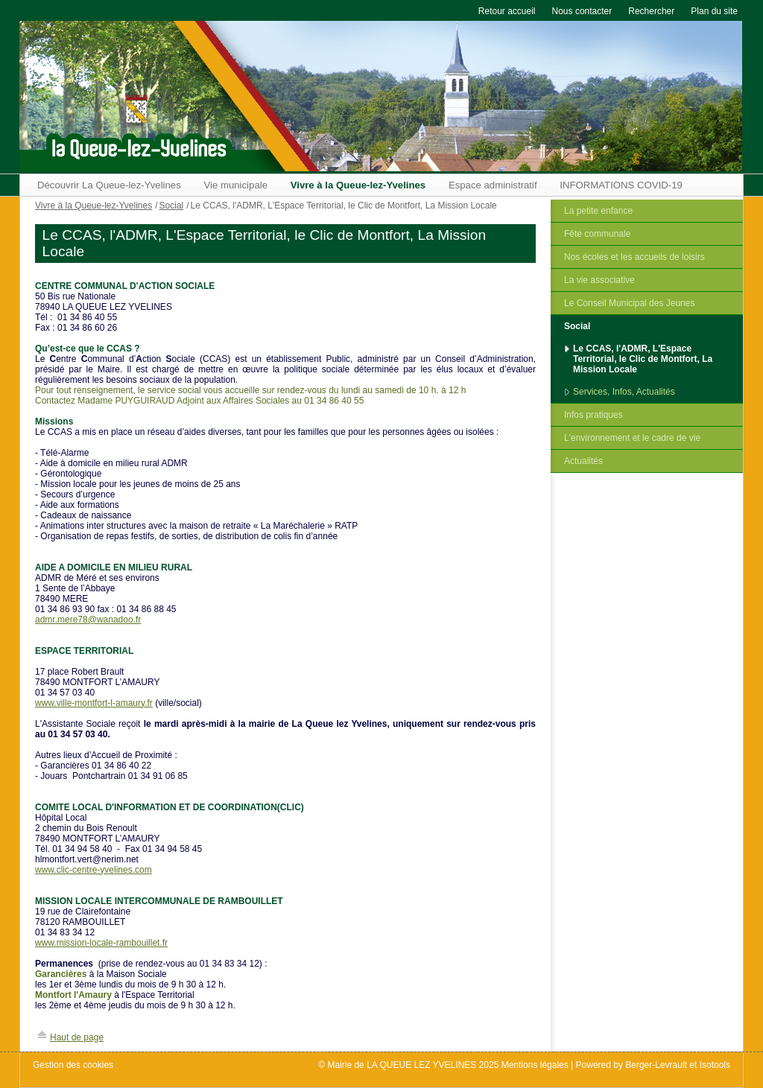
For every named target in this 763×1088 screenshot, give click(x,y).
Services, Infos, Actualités (624, 391)
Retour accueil (507, 11)
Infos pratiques (593, 415)
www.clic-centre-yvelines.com (93, 870)
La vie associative (599, 280)
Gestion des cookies (73, 1065)
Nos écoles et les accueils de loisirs (634, 257)
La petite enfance (598, 211)
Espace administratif (493, 185)
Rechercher (651, 11)
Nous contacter (582, 11)
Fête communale (597, 234)
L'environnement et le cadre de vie (632, 438)
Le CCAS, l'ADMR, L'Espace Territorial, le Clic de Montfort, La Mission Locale (642, 359)
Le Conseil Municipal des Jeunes (629, 303)
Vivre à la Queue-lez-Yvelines (358, 185)
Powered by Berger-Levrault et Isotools (653, 1065)
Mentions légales (535, 1065)
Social (577, 326)
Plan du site (714, 11)
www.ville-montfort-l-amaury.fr (94, 703)
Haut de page (77, 1037)
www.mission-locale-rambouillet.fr (101, 943)
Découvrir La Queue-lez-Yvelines (109, 185)
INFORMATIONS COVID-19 (621, 185)
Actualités (583, 461)
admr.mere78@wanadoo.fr (88, 619)
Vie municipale (235, 185)
